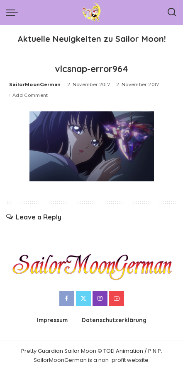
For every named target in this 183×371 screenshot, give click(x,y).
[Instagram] (100, 298)
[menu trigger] (14, 12)
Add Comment (30, 95)
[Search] (172, 12)
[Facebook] (66, 298)
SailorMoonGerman (35, 84)
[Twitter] (83, 298)
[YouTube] (116, 298)
